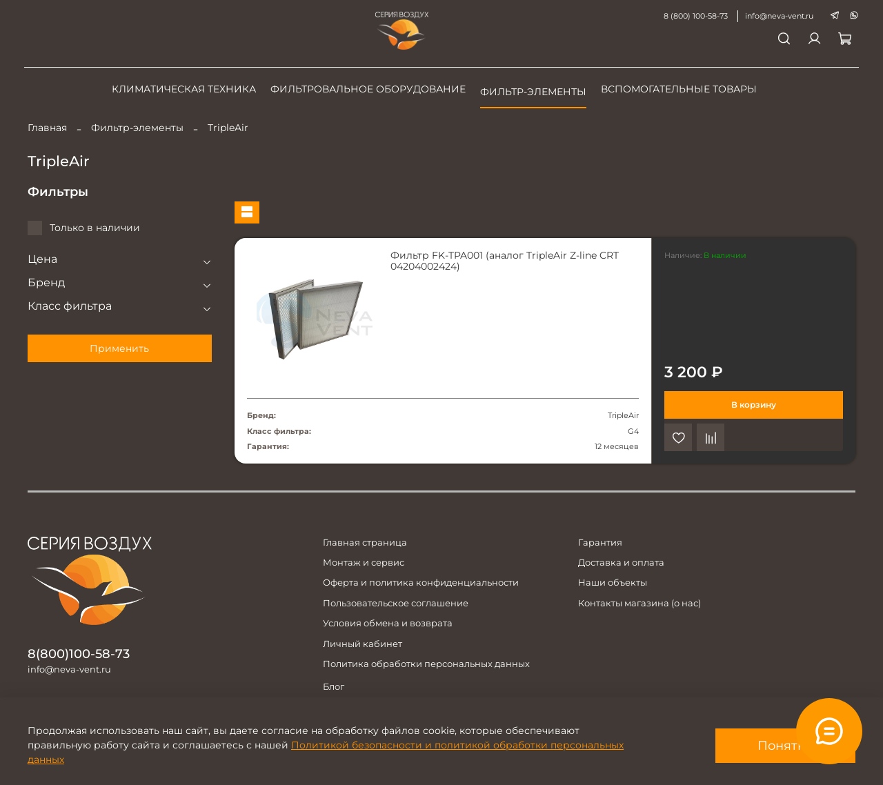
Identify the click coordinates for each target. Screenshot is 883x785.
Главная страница (365, 542)
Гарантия (600, 542)
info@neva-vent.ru (776, 16)
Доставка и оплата (621, 562)
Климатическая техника (184, 89)
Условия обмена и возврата (388, 623)
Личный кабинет (362, 644)
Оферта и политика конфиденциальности (421, 582)
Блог (333, 687)
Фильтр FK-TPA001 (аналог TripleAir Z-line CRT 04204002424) (504, 260)
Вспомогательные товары (679, 89)
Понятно (785, 745)
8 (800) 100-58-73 (692, 16)
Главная (47, 127)
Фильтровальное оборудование (368, 89)
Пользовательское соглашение (395, 603)
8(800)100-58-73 (79, 654)
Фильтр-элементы (533, 92)
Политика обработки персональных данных (426, 664)
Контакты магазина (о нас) (639, 603)
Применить (119, 348)
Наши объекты (612, 582)
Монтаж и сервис (363, 562)
